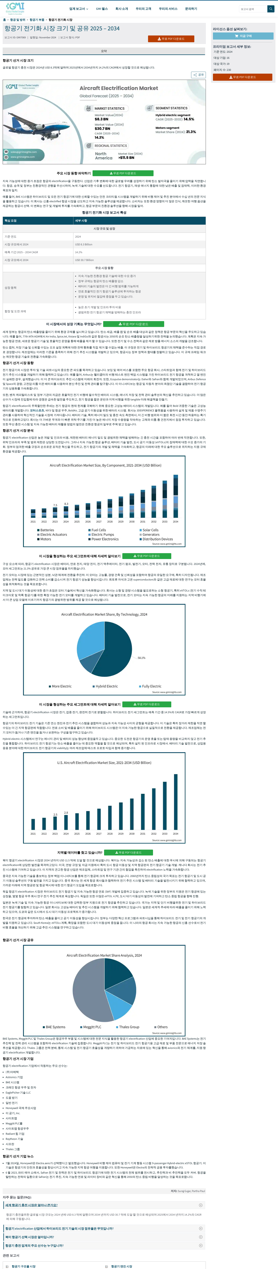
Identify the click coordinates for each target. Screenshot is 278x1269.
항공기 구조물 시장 (23, 1266)
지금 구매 (243, 36)
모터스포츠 (37, 410)
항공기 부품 (37, 20)
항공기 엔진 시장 (121, 1266)
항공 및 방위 (17, 20)
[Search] (270, 8)
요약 (104, 51)
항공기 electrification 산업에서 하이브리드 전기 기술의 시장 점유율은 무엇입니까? (105, 1228)
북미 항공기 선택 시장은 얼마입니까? (105, 1237)
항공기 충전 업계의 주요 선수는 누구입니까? (105, 1245)
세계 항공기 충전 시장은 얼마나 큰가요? (105, 1205)
